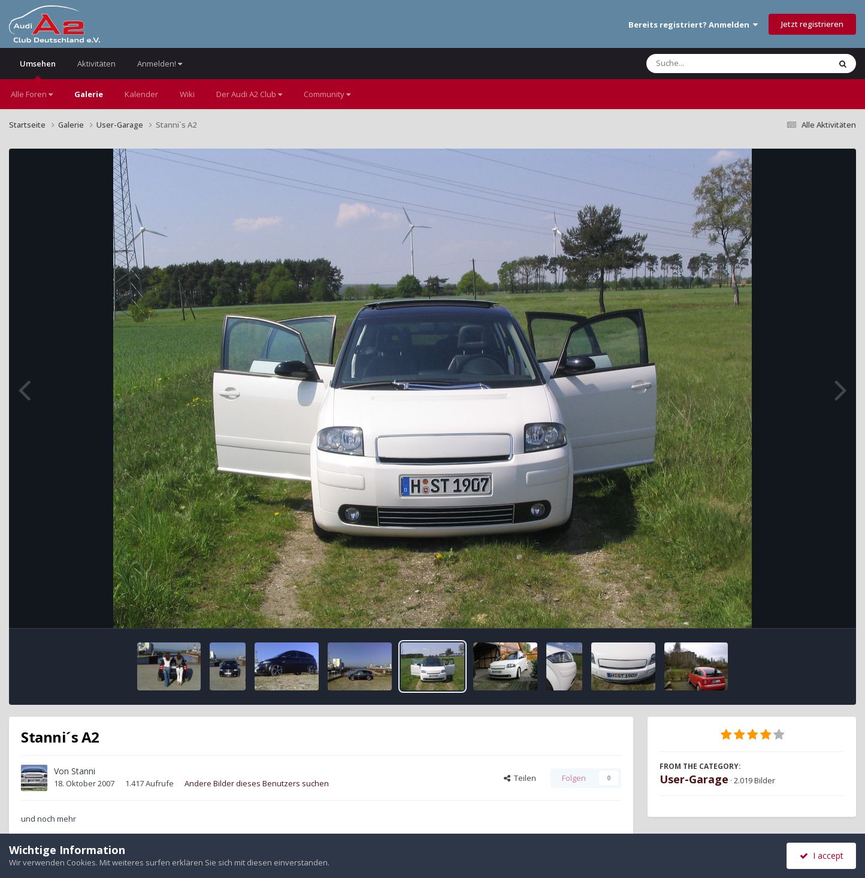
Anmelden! (159, 63)
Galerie (88, 94)
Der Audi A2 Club (249, 94)
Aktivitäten (96, 63)
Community (327, 94)
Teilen (520, 778)
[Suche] (713, 63)
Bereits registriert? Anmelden (693, 24)
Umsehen (38, 68)
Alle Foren (32, 94)
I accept (821, 855)
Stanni (83, 771)
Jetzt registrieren (812, 24)
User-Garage (694, 779)
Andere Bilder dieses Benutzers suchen (257, 783)
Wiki (187, 94)
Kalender (141, 94)
